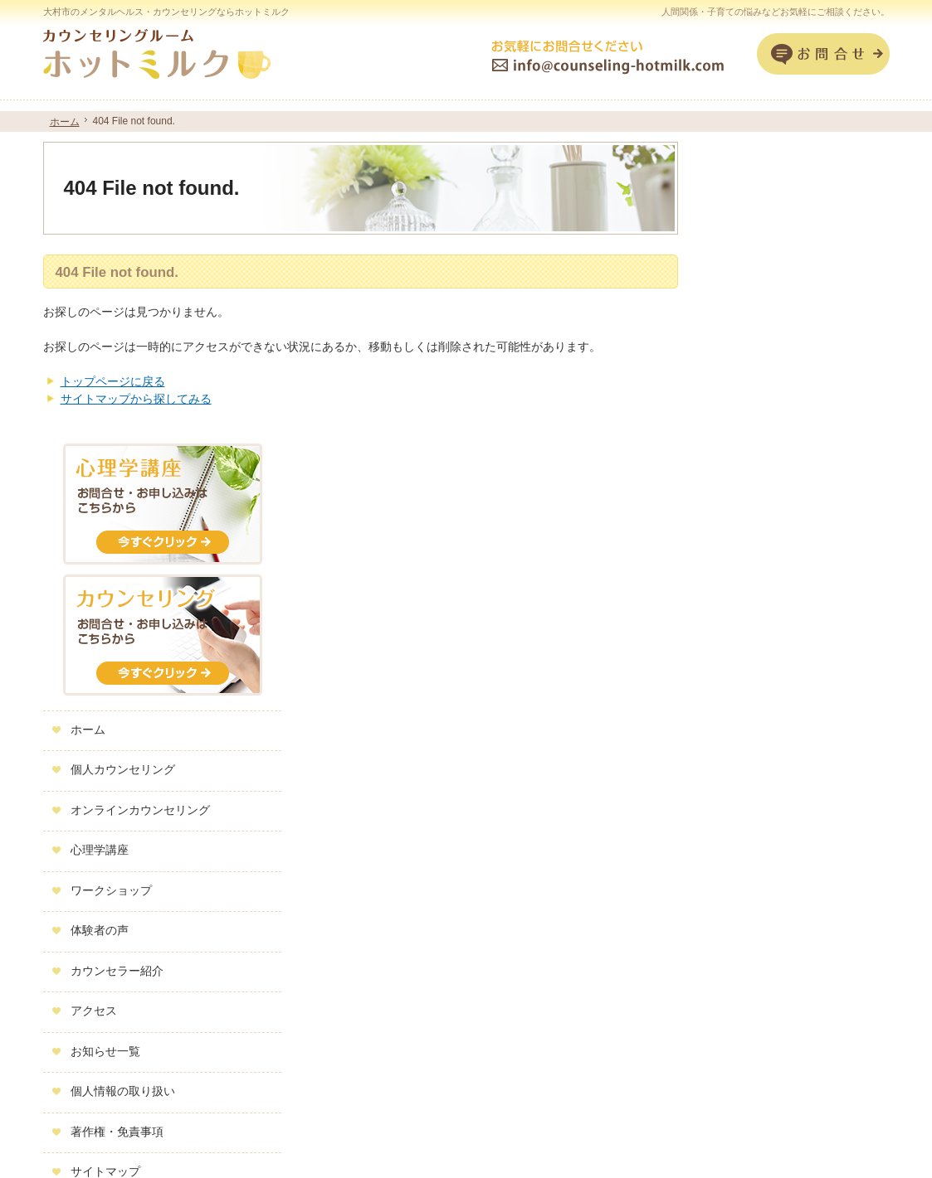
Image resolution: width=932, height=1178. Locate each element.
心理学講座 (747, 548)
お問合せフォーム (823, 54)
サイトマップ (753, 870)
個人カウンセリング (770, 468)
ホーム (735, 427)
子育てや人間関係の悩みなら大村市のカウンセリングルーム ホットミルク (673, 1141)
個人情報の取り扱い (770, 790)
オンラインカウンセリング (787, 508)
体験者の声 (747, 629)
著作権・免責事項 (764, 829)
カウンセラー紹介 (764, 669)
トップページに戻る (113, 381)
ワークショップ (758, 588)
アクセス (741, 709)
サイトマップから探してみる (136, 398)
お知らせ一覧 (753, 749)
